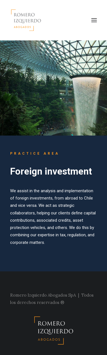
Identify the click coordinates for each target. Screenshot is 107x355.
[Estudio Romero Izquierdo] (27, 20)
